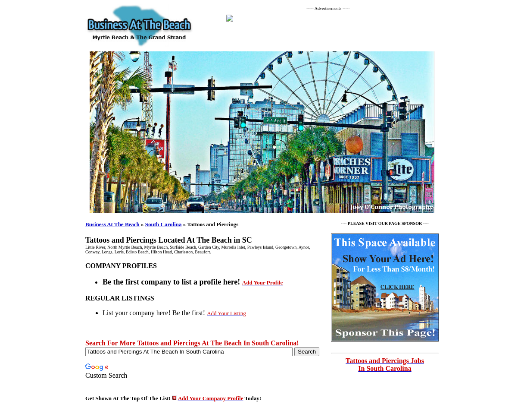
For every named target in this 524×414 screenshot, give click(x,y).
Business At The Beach (112, 224)
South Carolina (163, 224)
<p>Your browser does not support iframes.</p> (330, 28)
